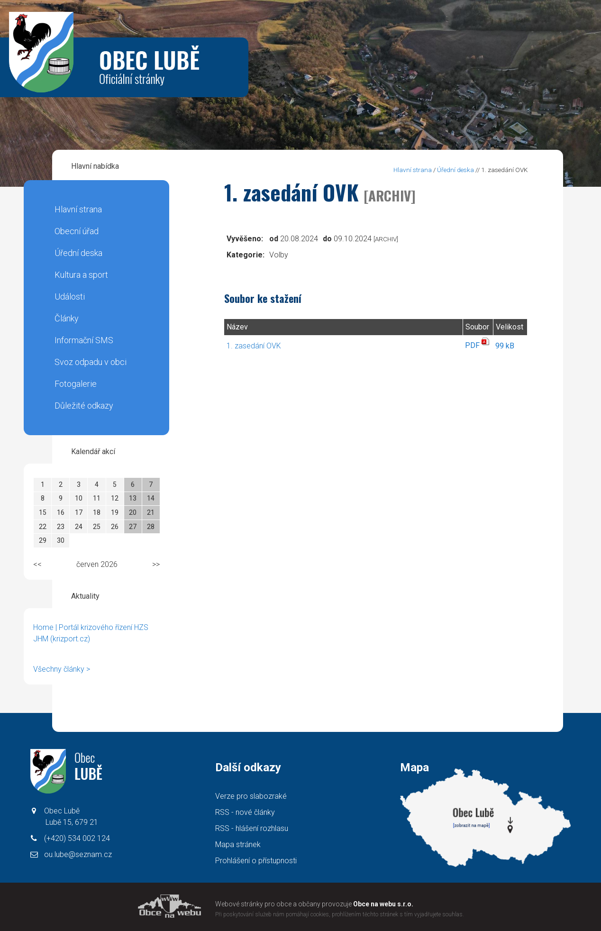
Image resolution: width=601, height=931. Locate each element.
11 (96, 498)
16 (60, 512)
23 (60, 526)
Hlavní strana (78, 209)
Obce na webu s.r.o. (383, 904)
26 (114, 526)
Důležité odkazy (84, 406)
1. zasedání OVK (254, 345)
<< (37, 564)
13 (133, 498)
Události (70, 296)
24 (78, 526)
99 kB (504, 345)
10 (78, 498)
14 (151, 498)
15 (42, 512)
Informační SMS (84, 340)
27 (133, 526)
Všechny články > (61, 669)
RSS (245, 812)
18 (96, 512)
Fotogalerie (76, 384)
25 (96, 526)
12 (114, 498)
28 (151, 526)
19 (114, 512)
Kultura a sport (81, 275)
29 (42, 540)
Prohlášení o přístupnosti (256, 860)
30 (60, 540)
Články (67, 318)
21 (151, 512)
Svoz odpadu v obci (91, 362)
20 (133, 512)
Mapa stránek (238, 844)
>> (156, 564)
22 (42, 526)
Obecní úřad (77, 231)
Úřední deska (78, 253)
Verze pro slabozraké (251, 796)
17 (78, 512)
